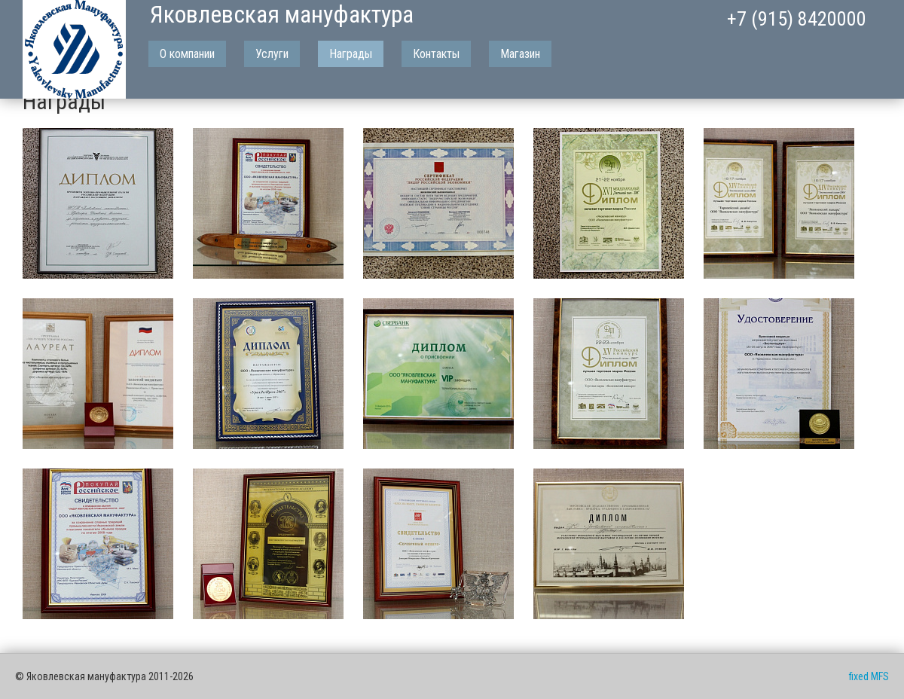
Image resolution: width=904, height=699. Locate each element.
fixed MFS (869, 676)
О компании (187, 54)
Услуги (272, 54)
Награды (350, 54)
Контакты (436, 54)
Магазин (520, 54)
